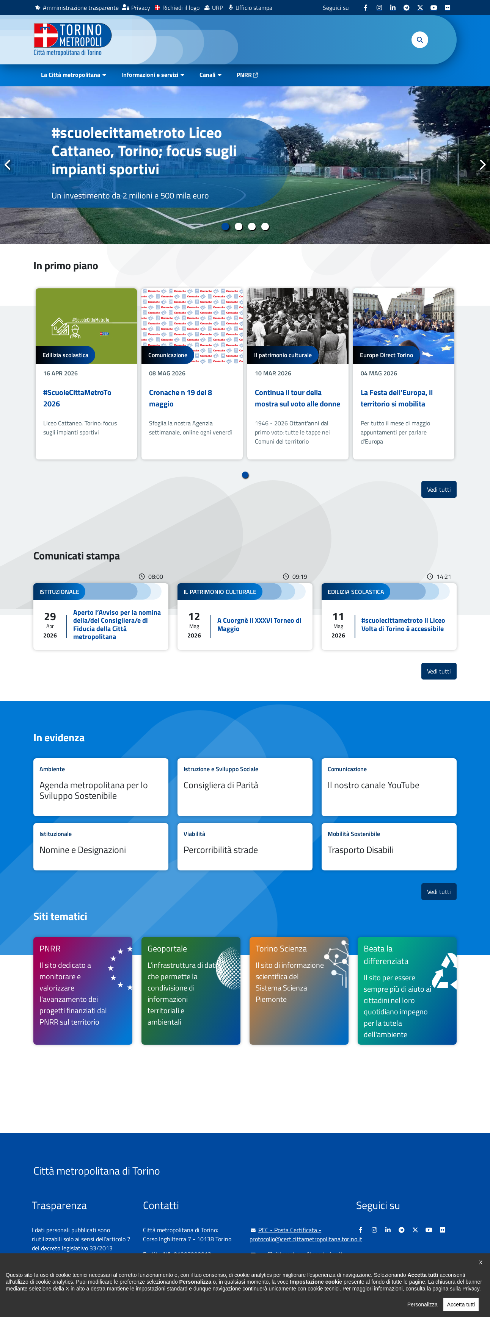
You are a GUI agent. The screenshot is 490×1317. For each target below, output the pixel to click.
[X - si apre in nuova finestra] (420, 7)
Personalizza (422, 1311)
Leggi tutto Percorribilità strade (245, 846)
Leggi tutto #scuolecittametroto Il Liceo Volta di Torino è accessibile (389, 616)
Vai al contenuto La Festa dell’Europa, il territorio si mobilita (404, 373)
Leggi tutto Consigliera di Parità (245, 787)
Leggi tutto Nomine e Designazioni (100, 846)
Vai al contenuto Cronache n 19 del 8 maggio (192, 373)
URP (217, 7)
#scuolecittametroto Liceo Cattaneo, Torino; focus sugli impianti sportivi (144, 150)
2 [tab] (238, 226)
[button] (419, 39)
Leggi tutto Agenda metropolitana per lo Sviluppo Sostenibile (100, 787)
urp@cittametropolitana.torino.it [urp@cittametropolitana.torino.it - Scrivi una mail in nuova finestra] (296, 1254)
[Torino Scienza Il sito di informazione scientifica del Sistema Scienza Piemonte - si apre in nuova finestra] (299, 991)
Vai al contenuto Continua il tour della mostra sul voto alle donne (298, 373)
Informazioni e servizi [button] (149, 74)
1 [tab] (225, 226)
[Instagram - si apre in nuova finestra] (379, 7)
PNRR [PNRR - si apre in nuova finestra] (244, 74)
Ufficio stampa (254, 7)
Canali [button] (207, 74)
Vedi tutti (442, 489)
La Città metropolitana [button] (70, 74)
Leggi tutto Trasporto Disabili (389, 846)
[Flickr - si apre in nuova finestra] (447, 7)
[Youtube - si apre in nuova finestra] (433, 7)
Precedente (8, 165)
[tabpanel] (245, 165)
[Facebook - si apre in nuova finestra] (365, 7)
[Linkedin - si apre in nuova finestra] (392, 7)
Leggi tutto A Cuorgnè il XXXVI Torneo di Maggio (245, 616)
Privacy (140, 7)
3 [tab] (251, 226)
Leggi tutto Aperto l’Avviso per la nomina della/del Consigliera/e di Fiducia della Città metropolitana (100, 616)
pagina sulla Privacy (455, 1295)
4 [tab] (265, 226)
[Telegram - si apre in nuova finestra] (406, 7)
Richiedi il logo (180, 7)
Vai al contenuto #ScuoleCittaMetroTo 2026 (86, 373)
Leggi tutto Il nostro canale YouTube (389, 787)
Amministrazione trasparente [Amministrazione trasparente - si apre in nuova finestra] (81, 7)
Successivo (482, 165)
